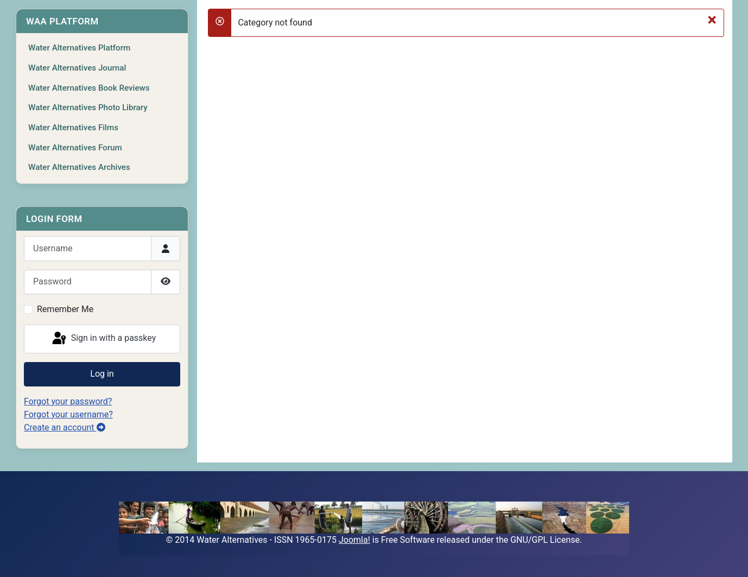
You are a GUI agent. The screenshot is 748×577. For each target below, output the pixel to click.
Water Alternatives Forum (75, 148)
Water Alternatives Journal (77, 68)
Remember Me (65, 309)
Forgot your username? (68, 414)
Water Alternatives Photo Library (88, 107)
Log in (101, 374)
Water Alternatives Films (73, 127)
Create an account (64, 427)
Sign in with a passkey (103, 339)
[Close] (712, 19)
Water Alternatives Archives (79, 167)
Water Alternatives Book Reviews (89, 88)
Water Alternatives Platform (79, 48)
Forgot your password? (68, 401)
